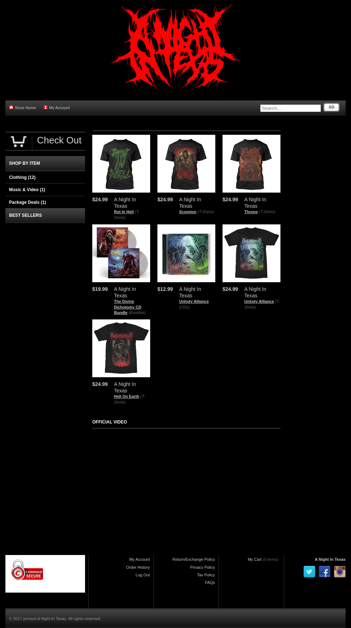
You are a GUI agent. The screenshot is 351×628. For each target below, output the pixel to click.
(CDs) (184, 307)
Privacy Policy (202, 567)
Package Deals (27, 202)
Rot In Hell (124, 212)
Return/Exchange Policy (194, 559)
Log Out (143, 575)
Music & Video (27, 189)
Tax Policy (206, 575)
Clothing (22, 177)
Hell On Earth (126, 396)
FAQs (210, 582)
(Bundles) (137, 312)
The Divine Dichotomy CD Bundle (127, 307)
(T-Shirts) (206, 212)
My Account (56, 107)
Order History (138, 567)
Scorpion (187, 212)
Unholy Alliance (194, 301)
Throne (251, 212)
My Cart (255, 559)
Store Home (22, 107)
